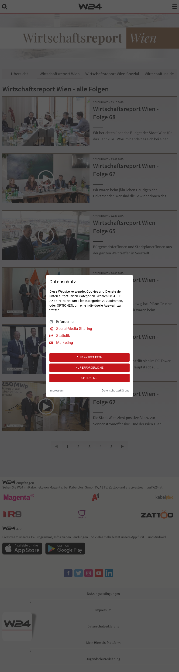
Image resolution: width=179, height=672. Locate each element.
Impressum (56, 390)
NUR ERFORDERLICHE (89, 367)
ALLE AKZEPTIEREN (89, 357)
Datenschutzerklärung (116, 390)
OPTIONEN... (89, 378)
